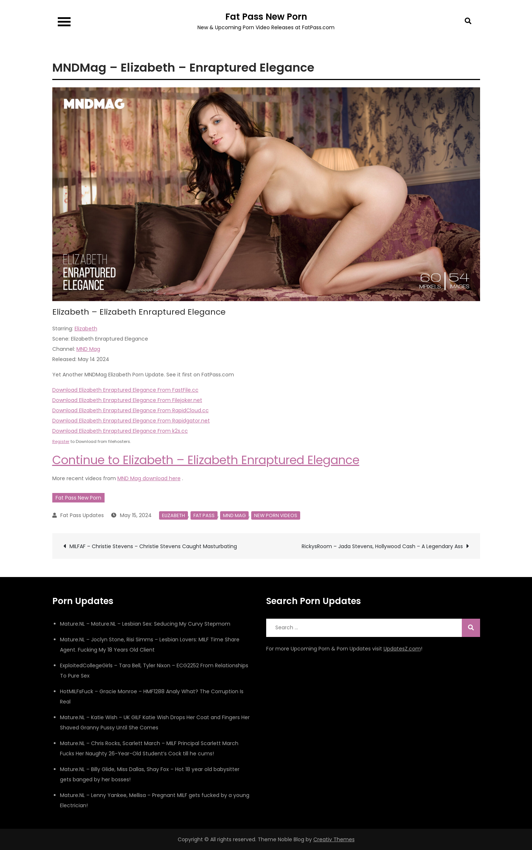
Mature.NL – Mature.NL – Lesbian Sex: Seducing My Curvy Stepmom (145, 623)
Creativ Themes (334, 839)
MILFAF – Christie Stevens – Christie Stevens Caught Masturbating (153, 546)
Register (60, 441)
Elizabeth (86, 328)
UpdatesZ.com (402, 648)
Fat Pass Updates (82, 515)
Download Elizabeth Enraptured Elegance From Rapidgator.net (131, 420)
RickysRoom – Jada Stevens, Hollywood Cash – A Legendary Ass (382, 546)
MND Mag (88, 349)
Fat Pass (204, 515)
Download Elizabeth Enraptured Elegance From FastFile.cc (125, 390)
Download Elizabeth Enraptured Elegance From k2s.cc (120, 431)
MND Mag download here (149, 478)
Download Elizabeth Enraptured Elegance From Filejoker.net (127, 400)
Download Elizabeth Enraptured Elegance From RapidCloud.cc (130, 410)
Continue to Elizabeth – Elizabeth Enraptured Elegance (205, 460)
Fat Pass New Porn (266, 17)
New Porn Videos (275, 515)
